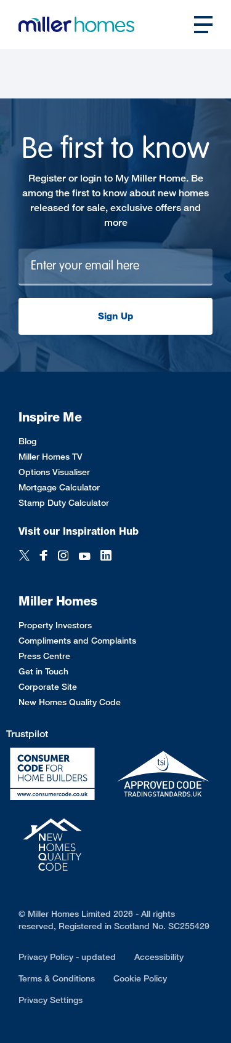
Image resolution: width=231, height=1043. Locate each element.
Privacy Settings (50, 999)
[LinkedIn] (106, 556)
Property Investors (55, 625)
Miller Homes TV (50, 456)
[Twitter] (24, 556)
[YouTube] (84, 556)
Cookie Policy (140, 978)
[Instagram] (63, 556)
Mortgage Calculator (59, 487)
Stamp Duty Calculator (63, 502)
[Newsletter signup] (115, 267)
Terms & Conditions (56, 978)
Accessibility (159, 956)
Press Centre (44, 655)
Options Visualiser (54, 471)
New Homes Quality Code (69, 702)
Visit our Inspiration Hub (78, 531)
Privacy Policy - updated (67, 956)
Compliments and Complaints (77, 640)
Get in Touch (43, 671)
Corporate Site (47, 686)
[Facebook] (43, 556)
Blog (27, 441)
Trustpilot (27, 734)
